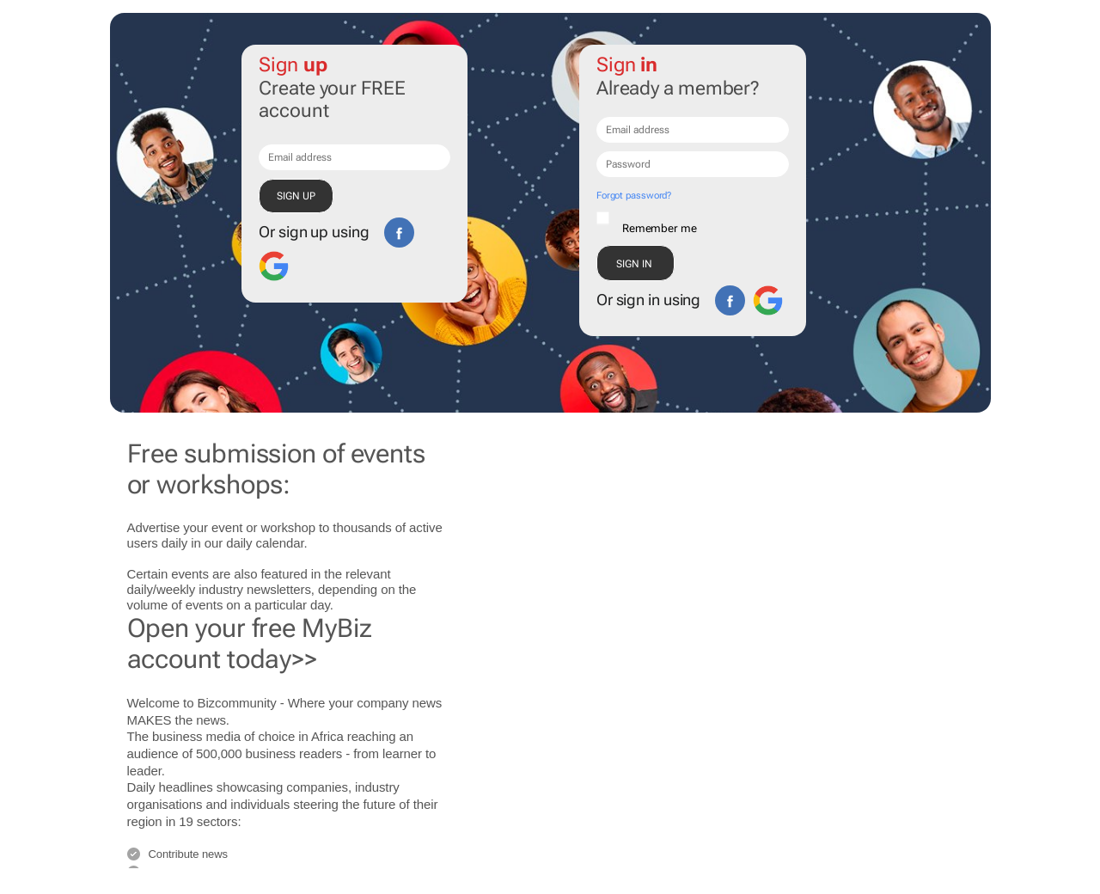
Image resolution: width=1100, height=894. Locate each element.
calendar (280, 543)
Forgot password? (633, 195)
